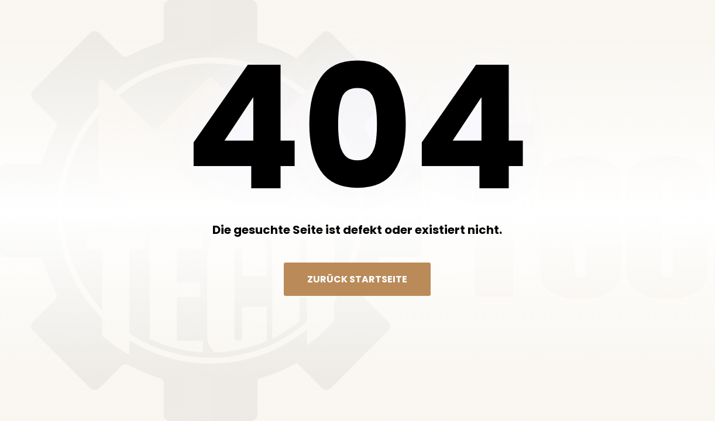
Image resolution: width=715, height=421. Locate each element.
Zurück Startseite (357, 279)
